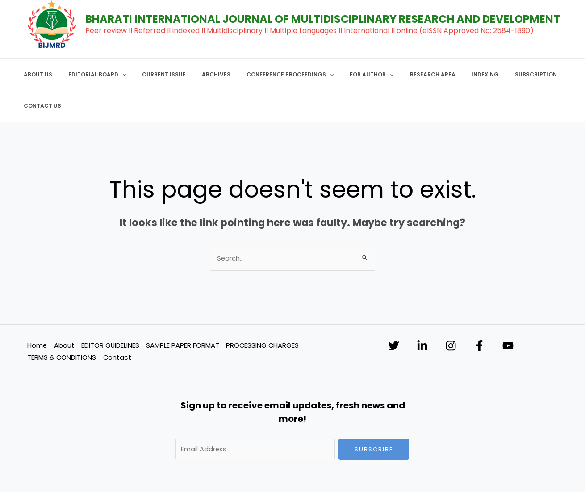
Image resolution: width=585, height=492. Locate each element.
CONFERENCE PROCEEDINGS (268, 74)
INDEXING (447, 74)
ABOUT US (37, 74)
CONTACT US (543, 74)
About (64, 314)
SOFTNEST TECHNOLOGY (459, 474)
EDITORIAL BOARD (91, 74)
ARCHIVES (199, 74)
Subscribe (374, 418)
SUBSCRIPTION (493, 74)
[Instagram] (452, 314)
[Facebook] (482, 314)
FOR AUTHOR (345, 74)
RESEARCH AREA (400, 74)
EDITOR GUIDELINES (110, 314)
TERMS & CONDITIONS (61, 326)
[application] (116, 74)
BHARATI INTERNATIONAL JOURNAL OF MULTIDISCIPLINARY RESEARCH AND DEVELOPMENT (322, 19)
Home (37, 314)
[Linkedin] (423, 314)
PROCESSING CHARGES (263, 314)
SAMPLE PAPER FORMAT (182, 314)
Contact (117, 326)
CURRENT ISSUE (153, 74)
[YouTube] (511, 314)
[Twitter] (393, 314)
